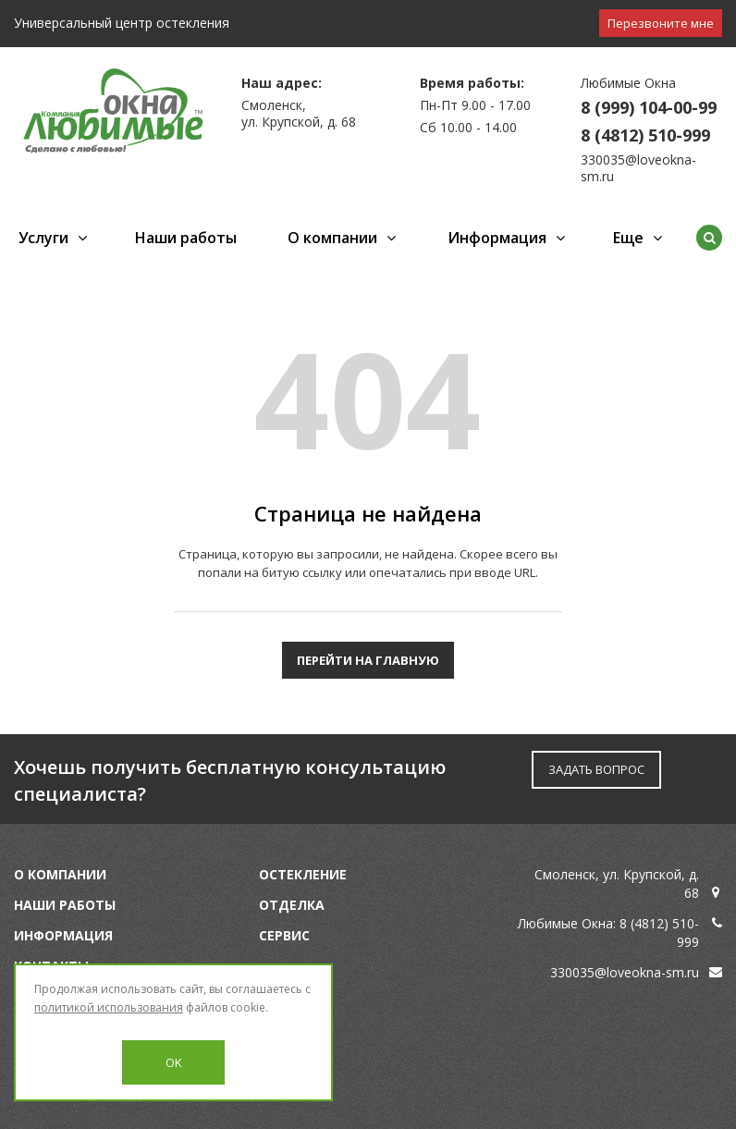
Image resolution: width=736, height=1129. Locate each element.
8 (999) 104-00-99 (649, 107)
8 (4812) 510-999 (645, 135)
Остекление (303, 874)
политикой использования (108, 1007)
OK (174, 1062)
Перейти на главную (368, 660)
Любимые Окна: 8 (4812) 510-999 (608, 932)
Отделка (292, 905)
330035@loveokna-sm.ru (638, 168)
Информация (497, 237)
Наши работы (186, 237)
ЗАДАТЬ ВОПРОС (596, 769)
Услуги (43, 237)
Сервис (284, 935)
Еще (628, 237)
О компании (332, 237)
